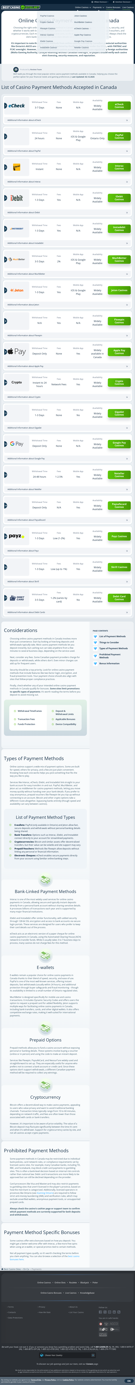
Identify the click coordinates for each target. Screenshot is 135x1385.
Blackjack (84, 1282)
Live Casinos (128, 7)
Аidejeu (114, 1329)
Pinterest (109, 1312)
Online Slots (60, 1282)
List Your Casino (76, 1312)
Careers (89, 1364)
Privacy (42, 1307)
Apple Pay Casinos (119, 352)
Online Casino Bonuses (51, 1292)
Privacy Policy (50, 1380)
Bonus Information (109, 663)
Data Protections (15, 1317)
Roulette (73, 1282)
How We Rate (44, 1312)
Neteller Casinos (119, 475)
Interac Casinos (119, 167)
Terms (11, 1307)
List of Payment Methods (112, 636)
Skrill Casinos (119, 567)
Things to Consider (109, 642)
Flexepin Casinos (119, 321)
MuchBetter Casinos (119, 259)
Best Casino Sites (12, 1269)
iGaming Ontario (45, 1193)
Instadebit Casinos (119, 229)
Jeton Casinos (119, 290)
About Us (73, 1307)
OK (129, 1380)
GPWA (103, 1334)
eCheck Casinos (119, 106)
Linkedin (114, 1312)
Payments (97, 7)
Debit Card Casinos (119, 598)
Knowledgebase (87, 1292)
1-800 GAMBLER (101, 1347)
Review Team (36, 69)
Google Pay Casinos (119, 444)
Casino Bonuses (113, 7)
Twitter (105, 1312)
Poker (95, 1282)
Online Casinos (81, 7)
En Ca (26, 1269)
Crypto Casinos (119, 382)
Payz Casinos (119, 536)
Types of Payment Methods (113, 648)
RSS (118, 1312)
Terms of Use (36, 1380)
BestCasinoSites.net (20, 7)
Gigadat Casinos (119, 413)
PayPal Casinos (119, 136)
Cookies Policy (68, 1380)
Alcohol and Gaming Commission (111, 1324)
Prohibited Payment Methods (109, 656)
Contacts (12, 1312)
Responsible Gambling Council (103, 1329)
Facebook (100, 1312)
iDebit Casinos (119, 198)
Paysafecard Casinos (119, 505)
